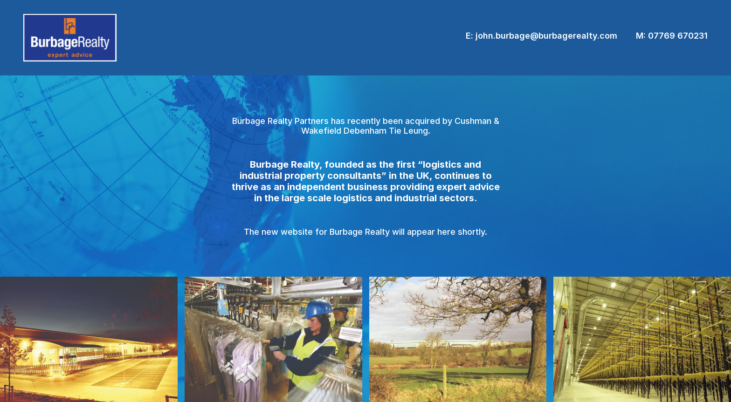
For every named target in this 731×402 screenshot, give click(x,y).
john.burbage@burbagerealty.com (546, 36)
